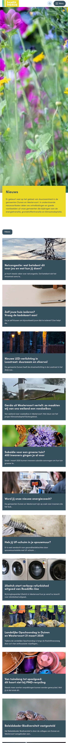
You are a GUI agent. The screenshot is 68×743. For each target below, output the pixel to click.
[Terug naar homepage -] (10, 3)
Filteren (7, 232)
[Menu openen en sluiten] (60, 3)
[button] (49, 3)
